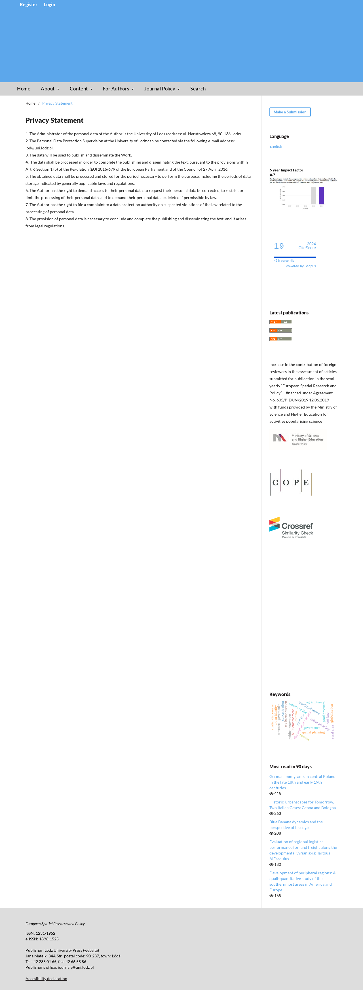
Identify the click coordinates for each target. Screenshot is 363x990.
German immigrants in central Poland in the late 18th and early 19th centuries (302, 782)
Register (28, 4)
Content (79, 89)
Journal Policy (160, 89)
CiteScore (307, 246)
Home (23, 89)
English (275, 146)
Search (198, 89)
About (48, 89)
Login (49, 4)
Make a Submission (290, 112)
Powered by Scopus (301, 266)
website (91, 950)
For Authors (116, 89)
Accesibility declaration (46, 978)
